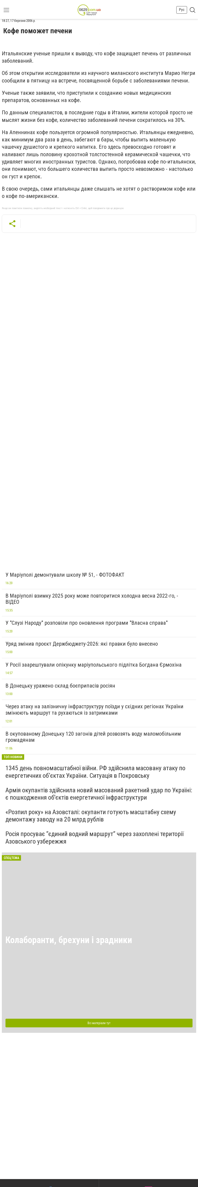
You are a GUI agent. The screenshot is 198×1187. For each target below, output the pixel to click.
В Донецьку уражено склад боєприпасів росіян (60, 686)
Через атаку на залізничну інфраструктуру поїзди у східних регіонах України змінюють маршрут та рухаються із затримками (94, 709)
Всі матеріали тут (99, 1023)
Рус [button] (182, 10)
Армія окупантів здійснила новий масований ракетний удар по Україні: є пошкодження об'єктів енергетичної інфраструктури (98, 793)
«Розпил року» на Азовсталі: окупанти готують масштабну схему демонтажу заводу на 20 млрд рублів (90, 815)
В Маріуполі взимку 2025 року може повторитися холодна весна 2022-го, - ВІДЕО (91, 599)
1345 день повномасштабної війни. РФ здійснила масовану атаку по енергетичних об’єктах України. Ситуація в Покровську (95, 771)
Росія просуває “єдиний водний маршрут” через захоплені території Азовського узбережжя (94, 837)
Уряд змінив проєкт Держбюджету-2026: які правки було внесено (81, 644)
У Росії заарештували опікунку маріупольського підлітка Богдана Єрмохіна (93, 665)
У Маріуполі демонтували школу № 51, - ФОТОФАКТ (64, 575)
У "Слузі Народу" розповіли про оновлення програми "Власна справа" (86, 623)
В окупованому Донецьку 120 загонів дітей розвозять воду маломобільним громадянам (93, 737)
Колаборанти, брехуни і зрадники (68, 940)
